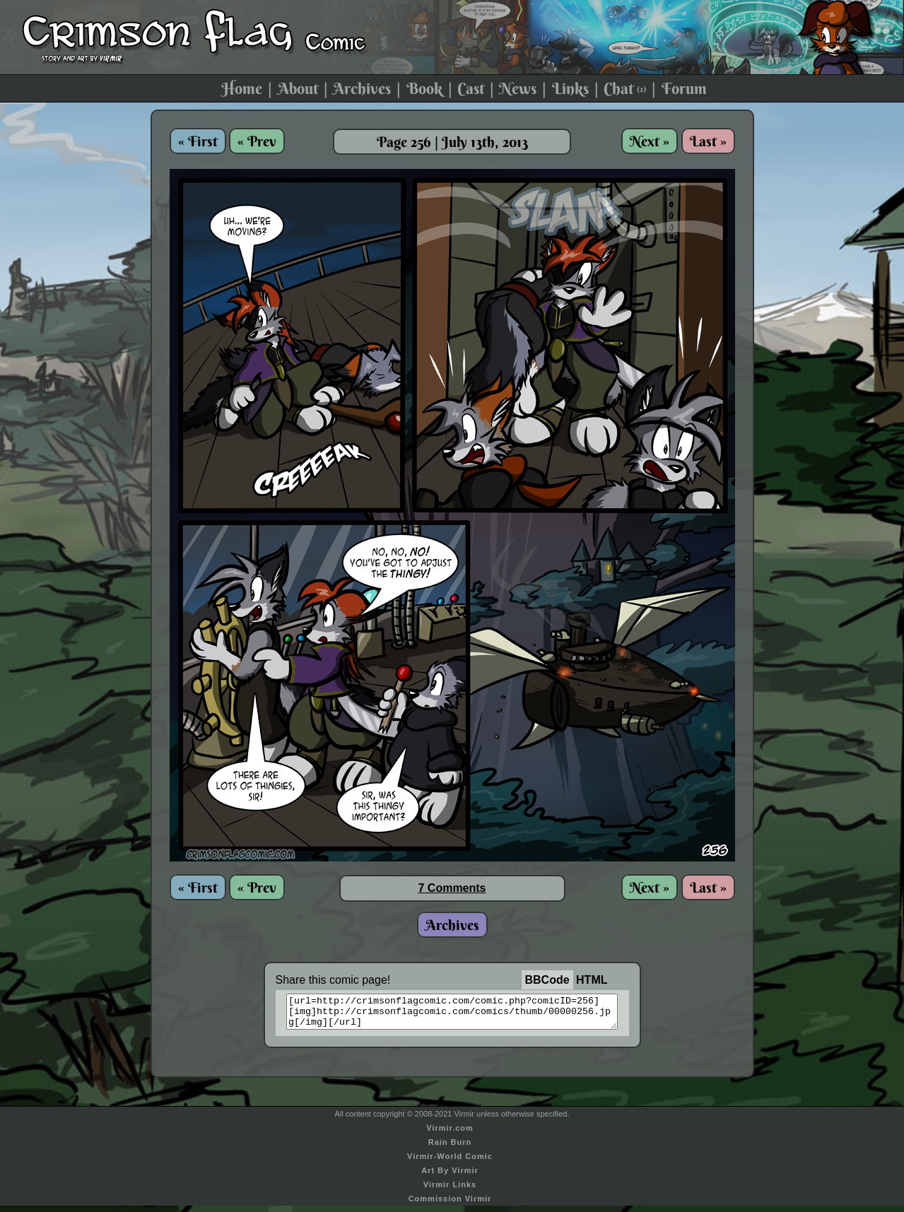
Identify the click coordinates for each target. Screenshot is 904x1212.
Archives (362, 88)
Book (424, 88)
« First (198, 141)
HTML (591, 980)
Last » (708, 141)
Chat (625, 88)
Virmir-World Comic (450, 1162)
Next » (649, 141)
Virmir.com (450, 1134)
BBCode (547, 980)
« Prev (256, 141)
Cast (470, 88)
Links (570, 88)
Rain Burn (450, 1148)
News (517, 88)
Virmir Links (449, 1191)
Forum (684, 88)
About (298, 88)
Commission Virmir (450, 1205)
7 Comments (452, 888)
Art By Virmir (450, 1176)
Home (241, 88)
